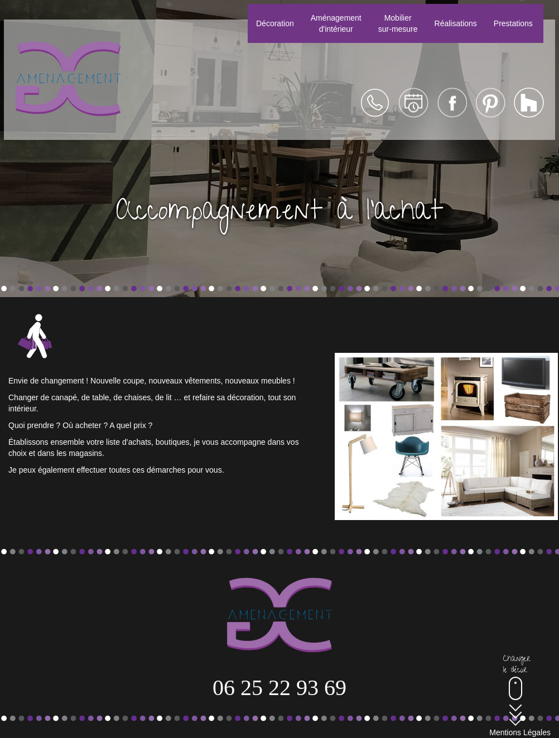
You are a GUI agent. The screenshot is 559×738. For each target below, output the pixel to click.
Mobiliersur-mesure (398, 23)
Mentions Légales (520, 732)
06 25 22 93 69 (279, 687)
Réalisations (456, 23)
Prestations (513, 23)
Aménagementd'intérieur (336, 23)
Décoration (275, 23)
